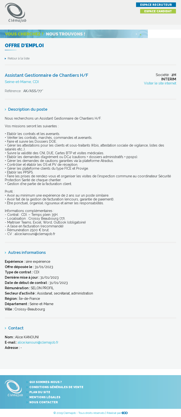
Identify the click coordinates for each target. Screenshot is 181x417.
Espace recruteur (156, 4)
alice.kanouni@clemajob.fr (38, 342)
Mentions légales (44, 397)
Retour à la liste (19, 58)
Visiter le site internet (160, 83)
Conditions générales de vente (56, 387)
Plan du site (39, 392)
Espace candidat (158, 11)
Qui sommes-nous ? (45, 382)
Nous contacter (43, 402)
